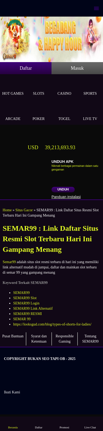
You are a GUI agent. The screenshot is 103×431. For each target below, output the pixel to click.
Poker (39, 113)
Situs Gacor (24, 210)
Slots (39, 87)
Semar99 (9, 262)
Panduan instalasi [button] (66, 197)
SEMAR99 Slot (24, 298)
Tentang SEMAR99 (90, 338)
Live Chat (90, 423)
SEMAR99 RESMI (27, 314)
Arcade (13, 113)
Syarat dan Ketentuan (39, 338)
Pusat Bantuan (13, 336)
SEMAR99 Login (26, 303)
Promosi (64, 423)
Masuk (77, 68)
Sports (90, 87)
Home (7, 210)
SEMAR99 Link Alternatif (33, 308)
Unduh (63, 189)
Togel (64, 113)
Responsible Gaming (65, 338)
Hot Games (13, 87)
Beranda (13, 423)
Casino (64, 87)
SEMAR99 (21, 293)
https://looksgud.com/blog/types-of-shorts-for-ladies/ (52, 324)
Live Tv (90, 113)
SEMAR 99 (22, 319)
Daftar (26, 68)
